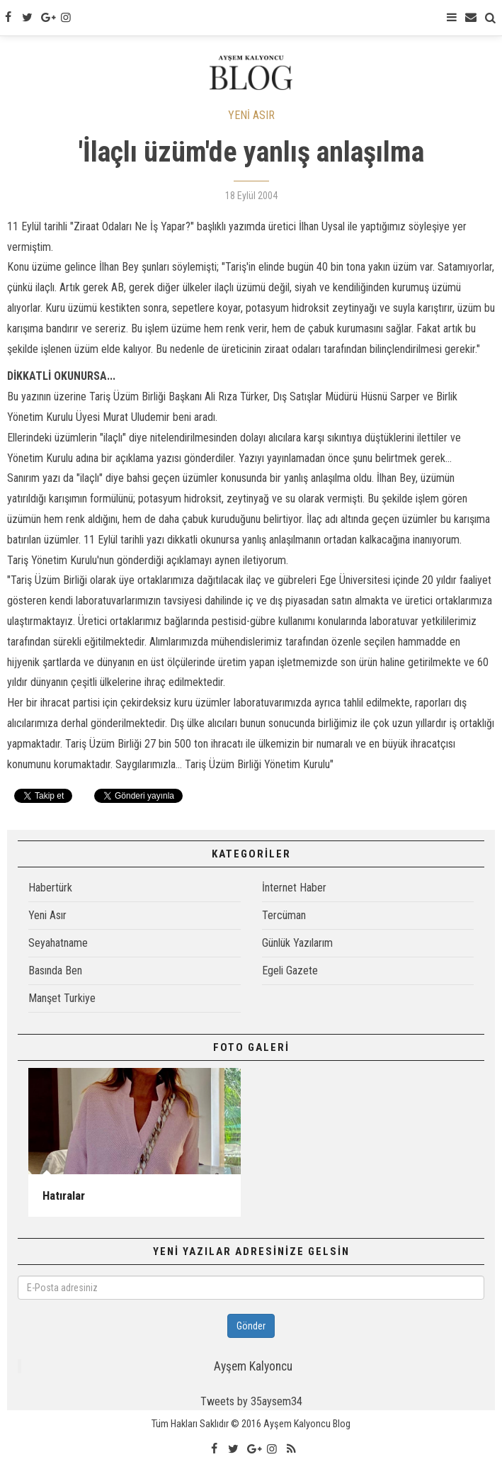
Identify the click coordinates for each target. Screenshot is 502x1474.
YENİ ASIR (251, 115)
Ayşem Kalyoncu (253, 1366)
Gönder (251, 1326)
